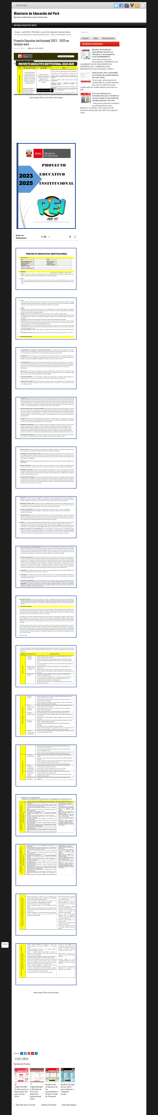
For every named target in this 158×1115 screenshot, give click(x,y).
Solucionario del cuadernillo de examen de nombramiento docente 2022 (105, 75)
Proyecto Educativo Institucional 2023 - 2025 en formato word (41, 42)
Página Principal (48, 1105)
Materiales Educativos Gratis (25, 25)
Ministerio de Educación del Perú (36, 13)
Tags (96, 38)
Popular (85, 38)
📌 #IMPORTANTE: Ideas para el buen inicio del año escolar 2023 (21, 1090)
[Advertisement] (46, 120)
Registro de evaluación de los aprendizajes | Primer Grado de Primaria (51, 1090)
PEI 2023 (35, 32)
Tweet (5, 944)
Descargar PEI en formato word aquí (46, 97)
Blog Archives (108, 38)
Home (17, 32)
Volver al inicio (21, 5)
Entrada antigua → (70, 1105)
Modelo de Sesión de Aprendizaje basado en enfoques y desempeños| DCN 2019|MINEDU (103, 53)
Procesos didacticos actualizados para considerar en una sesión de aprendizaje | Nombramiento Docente (105, 97)
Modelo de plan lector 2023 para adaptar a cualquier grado (68, 1089)
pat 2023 (26, 32)
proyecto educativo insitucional (55, 32)
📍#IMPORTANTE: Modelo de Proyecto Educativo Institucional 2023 (36, 1091)
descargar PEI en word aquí (46, 992)
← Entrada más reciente (24, 1105)
